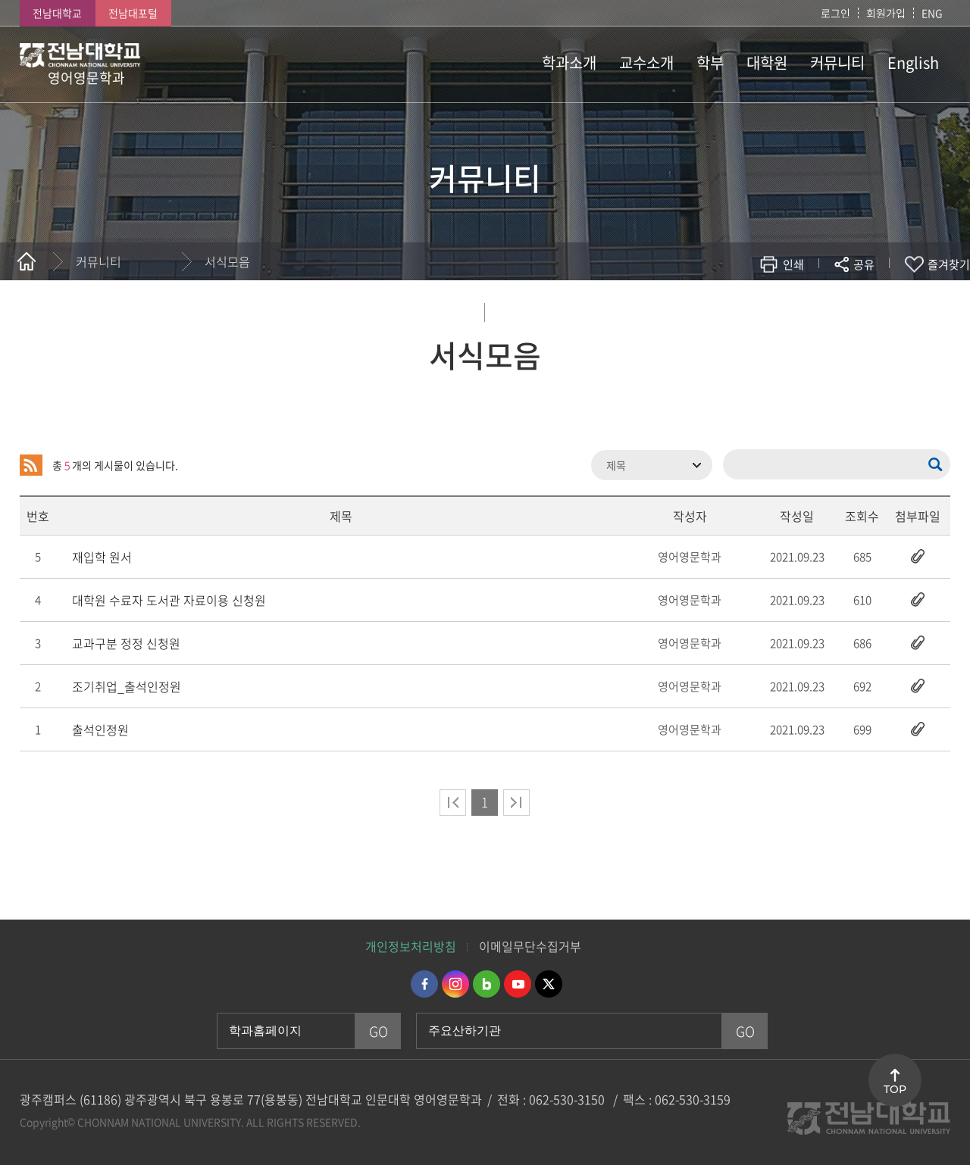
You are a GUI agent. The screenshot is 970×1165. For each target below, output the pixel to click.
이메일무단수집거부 (530, 946)
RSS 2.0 (31, 465)
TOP (895, 1089)
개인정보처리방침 (410, 946)
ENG (932, 13)
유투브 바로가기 (517, 984)
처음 (453, 802)
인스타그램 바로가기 (455, 984)
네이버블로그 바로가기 (486, 984)
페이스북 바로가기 (424, 984)
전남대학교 (57, 12)
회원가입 (886, 13)
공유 (864, 264)
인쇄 (793, 264)
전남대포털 (133, 12)
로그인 (835, 13)
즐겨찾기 (949, 264)
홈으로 (26, 261)
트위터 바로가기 (548, 984)
